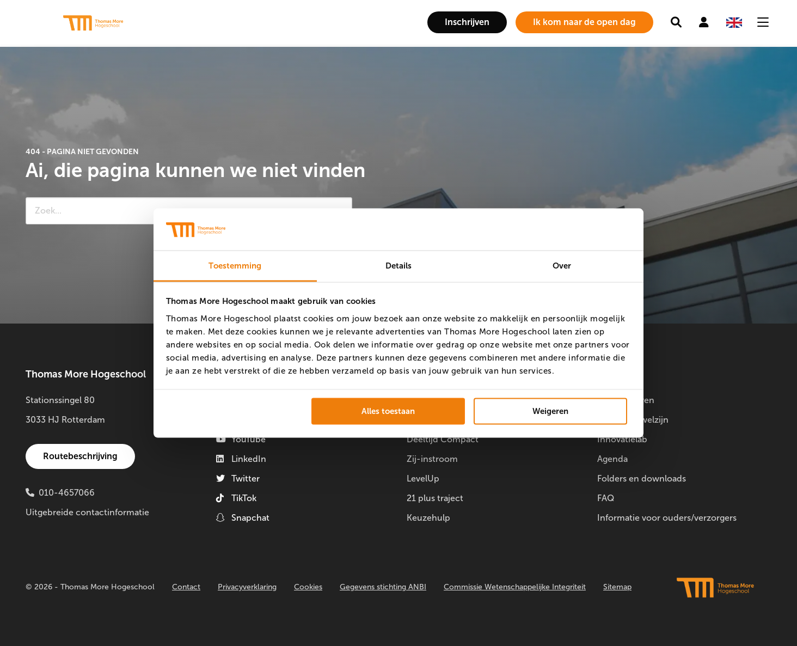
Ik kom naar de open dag (584, 22)
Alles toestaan (388, 411)
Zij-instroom (432, 459)
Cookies (308, 587)
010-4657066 (67, 492)
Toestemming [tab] (235, 265)
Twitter (238, 478)
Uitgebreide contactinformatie (87, 512)
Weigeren (550, 411)
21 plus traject (435, 498)
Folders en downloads (641, 478)
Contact (186, 587)
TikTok (236, 498)
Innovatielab (622, 439)
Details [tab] (398, 265)
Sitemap (617, 587)
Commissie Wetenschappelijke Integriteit (515, 587)
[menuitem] (467, 22)
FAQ (605, 498)
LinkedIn (241, 459)
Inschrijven (467, 22)
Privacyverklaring (247, 587)
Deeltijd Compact (443, 439)
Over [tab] (562, 265)
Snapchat (242, 518)
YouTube (241, 439)
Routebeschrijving (80, 456)
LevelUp (423, 478)
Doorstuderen (625, 400)
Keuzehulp (428, 518)
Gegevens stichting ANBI (383, 587)
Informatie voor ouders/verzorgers (667, 518)
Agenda (612, 459)
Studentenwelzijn (633, 420)
